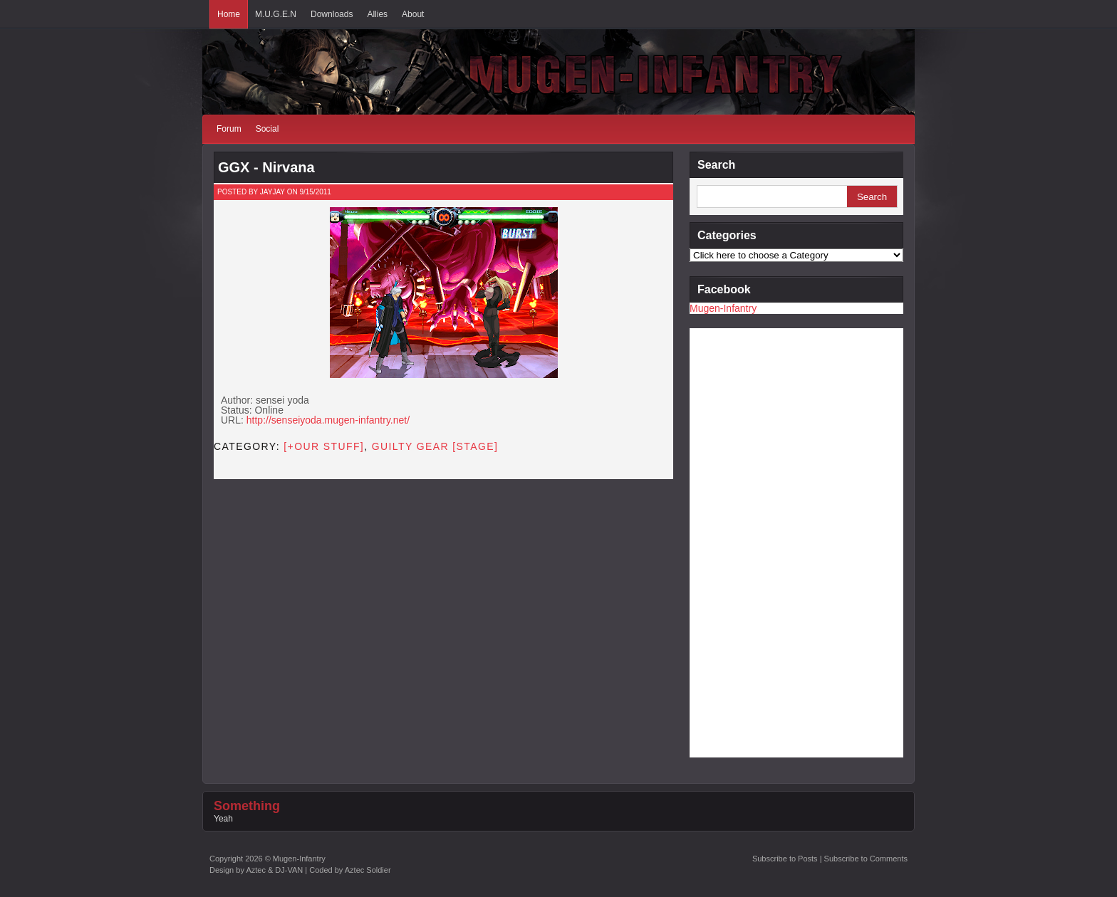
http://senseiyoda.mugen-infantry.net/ (328, 420)
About (413, 14)
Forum (229, 129)
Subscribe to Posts (785, 858)
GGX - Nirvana (266, 167)
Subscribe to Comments (866, 858)
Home (228, 14)
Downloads (332, 14)
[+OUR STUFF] (324, 446)
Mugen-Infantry (723, 308)
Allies (377, 14)
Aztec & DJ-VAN (274, 870)
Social (267, 129)
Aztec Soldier (368, 870)
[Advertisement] (747, 541)
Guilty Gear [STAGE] (435, 446)
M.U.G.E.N (275, 14)
